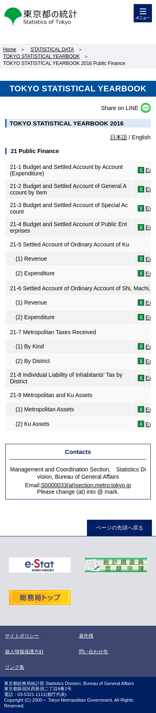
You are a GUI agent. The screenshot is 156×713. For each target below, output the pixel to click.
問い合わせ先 (93, 652)
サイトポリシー (22, 636)
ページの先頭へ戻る (119, 528)
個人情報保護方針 (24, 652)
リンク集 (14, 667)
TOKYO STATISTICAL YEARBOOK (41, 56)
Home (9, 49)
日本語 (118, 137)
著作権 (86, 636)
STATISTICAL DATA (52, 49)
